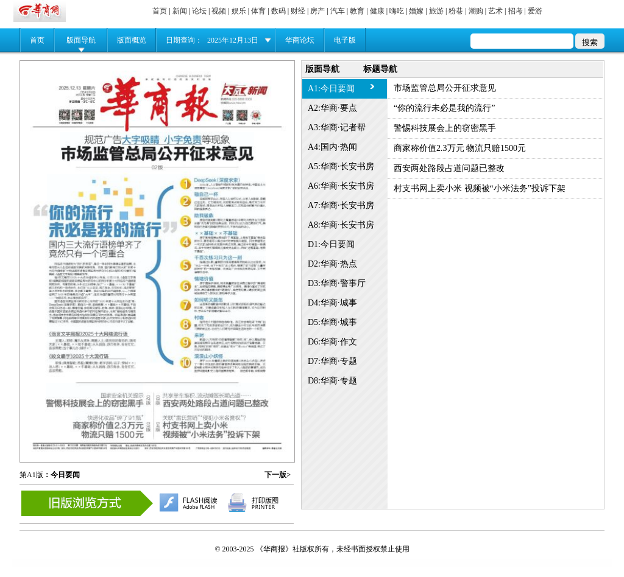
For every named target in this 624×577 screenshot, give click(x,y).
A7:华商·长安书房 (341, 205)
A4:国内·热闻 (332, 147)
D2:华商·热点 (332, 263)
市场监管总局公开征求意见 (445, 88)
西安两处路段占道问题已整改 (449, 168)
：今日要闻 (61, 474)
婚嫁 (416, 11)
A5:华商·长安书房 (341, 166)
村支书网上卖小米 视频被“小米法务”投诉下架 (480, 188)
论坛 (199, 11)
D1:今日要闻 (331, 244)
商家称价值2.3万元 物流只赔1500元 (460, 148)
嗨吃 (396, 11)
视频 (218, 11)
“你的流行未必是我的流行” (444, 108)
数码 (278, 11)
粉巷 (455, 11)
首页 (159, 11)
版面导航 (81, 40)
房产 (317, 11)
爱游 (535, 11)
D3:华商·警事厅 (337, 283)
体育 (258, 11)
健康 (377, 11)
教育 (357, 11)
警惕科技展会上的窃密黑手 (445, 128)
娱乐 (239, 11)
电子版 (345, 40)
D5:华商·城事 (332, 322)
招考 (515, 11)
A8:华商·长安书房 (341, 224)
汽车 (337, 11)
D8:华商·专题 (332, 380)
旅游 (436, 11)
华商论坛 (299, 40)
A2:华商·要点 (332, 108)
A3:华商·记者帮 (337, 127)
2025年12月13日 (232, 40)
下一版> (277, 474)
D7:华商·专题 (332, 361)
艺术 (495, 11)
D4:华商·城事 (332, 302)
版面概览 (131, 40)
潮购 (476, 11)
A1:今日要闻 (331, 88)
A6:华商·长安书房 (341, 186)
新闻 (179, 11)
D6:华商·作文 (332, 341)
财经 (298, 11)
